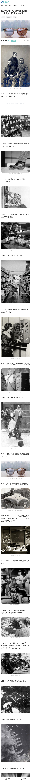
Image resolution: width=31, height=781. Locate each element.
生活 (26, 5)
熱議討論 (21, 5)
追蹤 (13, 40)
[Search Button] (29, 5)
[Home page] (5, 2)
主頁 (2, 5)
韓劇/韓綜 (15, 5)
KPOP (6, 5)
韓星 (10, 5)
